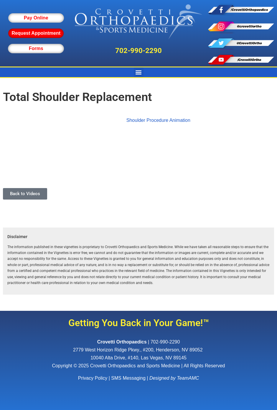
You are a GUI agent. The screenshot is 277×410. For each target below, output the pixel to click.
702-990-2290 (138, 51)
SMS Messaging (128, 378)
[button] (139, 72)
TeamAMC (188, 378)
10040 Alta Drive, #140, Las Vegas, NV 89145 (138, 357)
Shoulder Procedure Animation (158, 120)
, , (138, 349)
